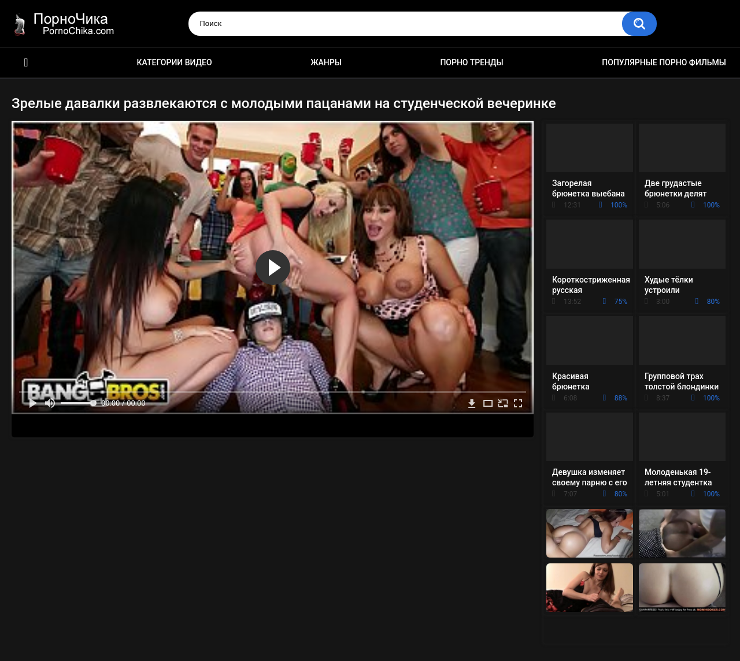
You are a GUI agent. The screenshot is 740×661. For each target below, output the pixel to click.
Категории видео (174, 62)
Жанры (326, 62)
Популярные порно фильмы (664, 62)
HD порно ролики (26, 62)
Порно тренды (471, 62)
